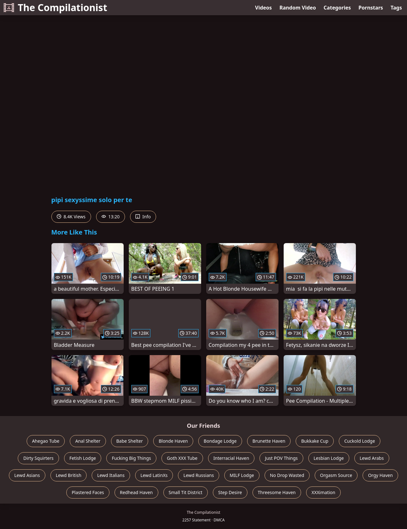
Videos (263, 7)
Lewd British (69, 475)
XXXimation (323, 492)
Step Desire (230, 492)
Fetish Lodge (82, 458)
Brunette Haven (269, 441)
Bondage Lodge (220, 441)
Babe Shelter (129, 441)
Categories (337, 7)
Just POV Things (281, 458)
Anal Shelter (87, 441)
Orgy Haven (380, 475)
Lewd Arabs (372, 458)
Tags (396, 7)
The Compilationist (55, 7)
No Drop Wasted (287, 475)
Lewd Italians (110, 475)
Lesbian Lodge (329, 458)
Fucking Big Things (131, 458)
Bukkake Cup (314, 441)
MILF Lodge (242, 475)
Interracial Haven (231, 458)
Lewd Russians (198, 475)
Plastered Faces (88, 492)
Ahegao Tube (45, 441)
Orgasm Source (336, 475)
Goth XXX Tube (182, 458)
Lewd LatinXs (154, 475)
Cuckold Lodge (359, 441)
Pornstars (370, 7)
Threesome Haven (277, 492)
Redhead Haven (136, 492)
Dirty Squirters (38, 458)
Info (143, 217)
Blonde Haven (173, 441)
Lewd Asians (27, 475)
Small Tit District (185, 492)
